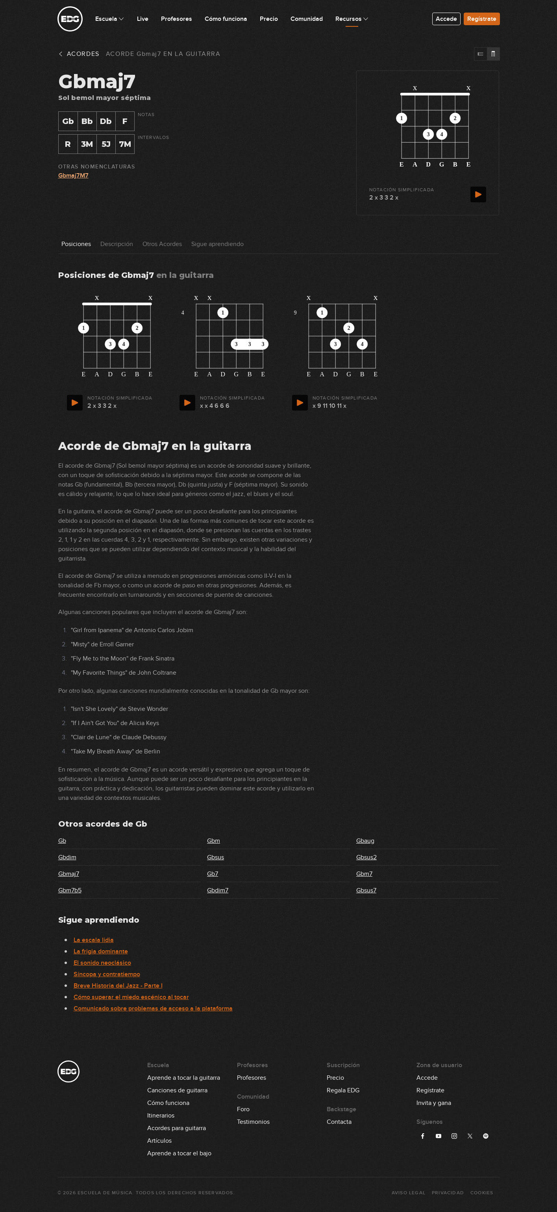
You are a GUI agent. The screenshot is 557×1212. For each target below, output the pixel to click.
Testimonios (253, 1122)
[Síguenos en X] (470, 1136)
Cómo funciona (168, 1103)
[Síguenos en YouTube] (438, 1136)
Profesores (251, 1078)
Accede (446, 19)
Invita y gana (433, 1103)
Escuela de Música (105, 1193)
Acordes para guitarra (176, 1128)
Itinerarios (160, 1115)
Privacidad (448, 1193)
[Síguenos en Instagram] (454, 1136)
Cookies (481, 1193)
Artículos (159, 1141)
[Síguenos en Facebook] (422, 1136)
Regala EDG (343, 1090)
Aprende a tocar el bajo (179, 1153)
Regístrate (481, 19)
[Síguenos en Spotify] (485, 1136)
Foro (243, 1109)
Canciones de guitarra (177, 1090)
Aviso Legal (409, 1193)
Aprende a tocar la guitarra (183, 1078)
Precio (335, 1078)
